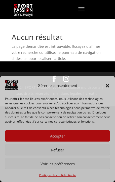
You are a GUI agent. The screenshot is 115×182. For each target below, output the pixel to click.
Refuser (57, 149)
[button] (107, 85)
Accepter (57, 136)
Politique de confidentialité (57, 175)
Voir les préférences (58, 163)
